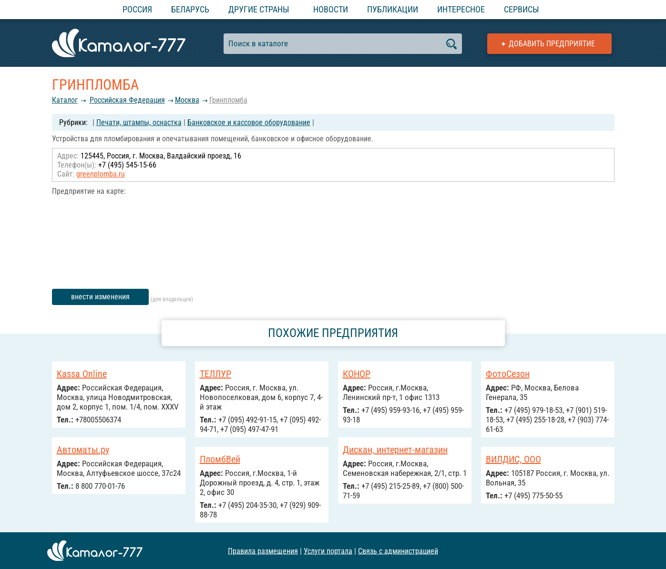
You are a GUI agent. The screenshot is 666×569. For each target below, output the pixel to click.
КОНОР (356, 373)
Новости (330, 9)
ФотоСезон (508, 373)
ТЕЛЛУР (215, 373)
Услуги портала (328, 550)
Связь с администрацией (398, 550)
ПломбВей (220, 459)
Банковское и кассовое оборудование (248, 122)
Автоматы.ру (83, 449)
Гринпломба (228, 100)
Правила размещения (263, 550)
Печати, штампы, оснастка (139, 122)
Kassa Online (82, 373)
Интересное (461, 9)
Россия (137, 9)
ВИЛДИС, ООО (513, 459)
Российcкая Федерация (127, 100)
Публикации (392, 9)
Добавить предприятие (552, 43)
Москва (187, 100)
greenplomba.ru (100, 174)
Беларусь (190, 9)
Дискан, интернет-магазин (395, 449)
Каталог (65, 100)
